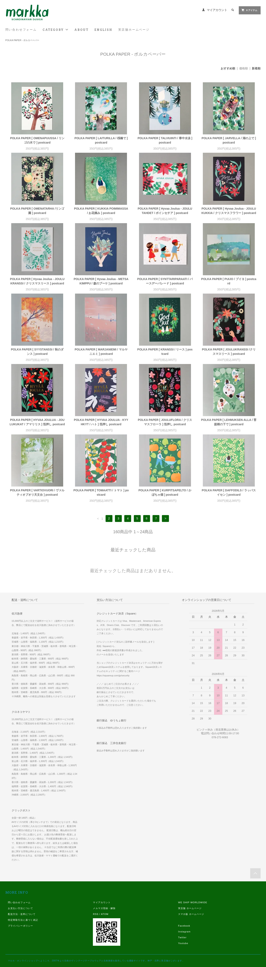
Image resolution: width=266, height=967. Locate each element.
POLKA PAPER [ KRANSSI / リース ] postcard (165, 351)
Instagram (184, 931)
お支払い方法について (20, 908)
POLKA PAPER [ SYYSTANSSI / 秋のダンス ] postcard (37, 351)
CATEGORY (56, 30)
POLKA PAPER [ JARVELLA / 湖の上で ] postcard (229, 140)
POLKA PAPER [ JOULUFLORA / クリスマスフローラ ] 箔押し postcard (165, 422)
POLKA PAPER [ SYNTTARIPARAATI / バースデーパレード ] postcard (165, 281)
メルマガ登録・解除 (104, 908)
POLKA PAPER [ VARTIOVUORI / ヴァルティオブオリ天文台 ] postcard (37, 492)
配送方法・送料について (22, 914)
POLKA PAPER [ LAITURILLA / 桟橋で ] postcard (101, 140)
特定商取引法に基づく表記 (23, 920)
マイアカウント (217, 10)
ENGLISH (103, 30)
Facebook (184, 925)
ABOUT (81, 30)
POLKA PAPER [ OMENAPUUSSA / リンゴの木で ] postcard (37, 140)
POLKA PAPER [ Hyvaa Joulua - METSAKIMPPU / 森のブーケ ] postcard (101, 281)
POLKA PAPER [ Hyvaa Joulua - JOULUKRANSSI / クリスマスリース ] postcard (37, 281)
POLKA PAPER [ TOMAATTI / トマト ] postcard (101, 492)
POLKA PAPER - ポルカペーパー (22, 40)
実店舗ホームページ (134, 29)
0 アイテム (249, 10)
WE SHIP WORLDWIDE (192, 902)
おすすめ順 (228, 68)
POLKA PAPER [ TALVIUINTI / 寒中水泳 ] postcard (165, 140)
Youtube (183, 943)
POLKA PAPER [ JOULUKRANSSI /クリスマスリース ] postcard (229, 351)
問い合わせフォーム (21, 29)
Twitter (182, 937)
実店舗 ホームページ (190, 908)
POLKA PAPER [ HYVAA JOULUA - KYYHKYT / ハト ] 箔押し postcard (101, 422)
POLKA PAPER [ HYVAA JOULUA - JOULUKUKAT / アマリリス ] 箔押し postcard (37, 422)
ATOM (104, 914)
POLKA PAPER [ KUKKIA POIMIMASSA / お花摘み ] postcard (101, 211)
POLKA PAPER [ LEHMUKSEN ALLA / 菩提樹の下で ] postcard (228, 422)
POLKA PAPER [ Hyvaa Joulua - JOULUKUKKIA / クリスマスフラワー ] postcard (228, 211)
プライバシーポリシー (20, 925)
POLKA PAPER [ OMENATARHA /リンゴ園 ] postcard (37, 211)
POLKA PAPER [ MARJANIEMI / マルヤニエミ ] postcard (101, 351)
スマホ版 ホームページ (191, 914)
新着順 (256, 68)
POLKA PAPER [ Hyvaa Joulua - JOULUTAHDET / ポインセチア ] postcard (165, 211)
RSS (95, 914)
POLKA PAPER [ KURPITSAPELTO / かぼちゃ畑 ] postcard (164, 492)
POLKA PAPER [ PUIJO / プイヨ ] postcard (228, 281)
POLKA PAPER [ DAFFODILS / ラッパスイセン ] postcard (229, 492)
